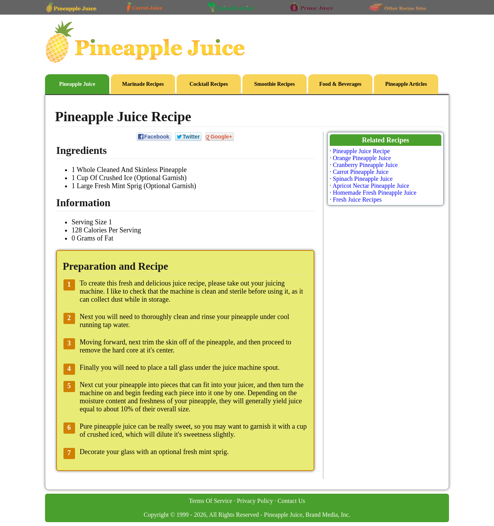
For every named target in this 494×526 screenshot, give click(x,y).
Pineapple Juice (77, 84)
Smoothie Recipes (274, 84)
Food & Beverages (340, 84)
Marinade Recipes (143, 84)
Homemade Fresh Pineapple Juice (374, 192)
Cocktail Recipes (209, 84)
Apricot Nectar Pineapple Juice (370, 185)
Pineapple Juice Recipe (361, 151)
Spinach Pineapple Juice (363, 178)
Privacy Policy (255, 501)
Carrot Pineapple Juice (361, 172)
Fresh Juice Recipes (357, 199)
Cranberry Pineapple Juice (365, 165)
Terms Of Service (210, 501)
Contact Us (291, 501)
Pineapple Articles (406, 84)
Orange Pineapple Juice (362, 158)
